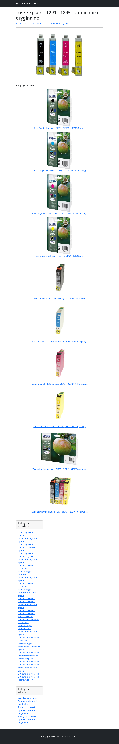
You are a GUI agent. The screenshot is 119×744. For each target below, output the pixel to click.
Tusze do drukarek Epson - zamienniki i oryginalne (44, 23)
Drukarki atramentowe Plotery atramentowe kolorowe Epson (28, 655)
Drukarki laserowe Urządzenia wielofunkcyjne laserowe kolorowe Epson (27, 589)
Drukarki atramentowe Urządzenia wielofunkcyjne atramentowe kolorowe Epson (29, 643)
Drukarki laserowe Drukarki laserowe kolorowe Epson (26, 613)
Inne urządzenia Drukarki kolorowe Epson (26, 547)
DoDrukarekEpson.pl (26, 3)
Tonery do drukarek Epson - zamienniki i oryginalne (27, 719)
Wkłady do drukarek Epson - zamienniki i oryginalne (27, 701)
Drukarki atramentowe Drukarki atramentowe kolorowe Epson (28, 676)
